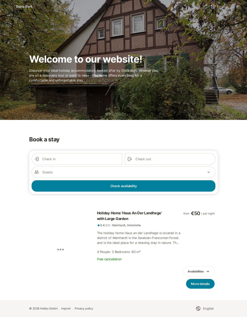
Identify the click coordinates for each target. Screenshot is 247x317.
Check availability (123, 186)
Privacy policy (84, 308)
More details (200, 284)
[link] (139, 218)
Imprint (65, 308)
